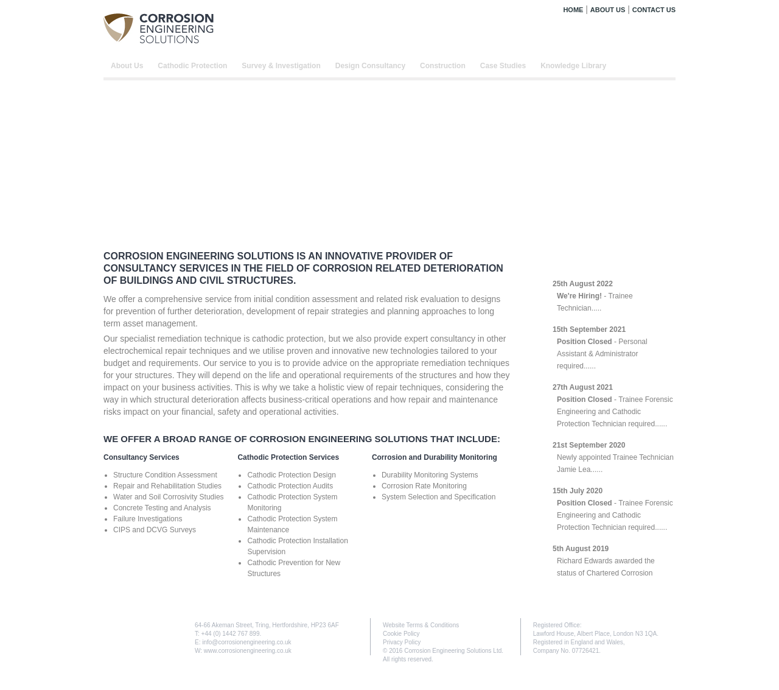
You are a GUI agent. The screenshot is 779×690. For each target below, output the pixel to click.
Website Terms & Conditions (421, 625)
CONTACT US (654, 9)
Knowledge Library (573, 66)
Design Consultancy (370, 66)
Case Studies (503, 66)
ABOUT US (607, 9)
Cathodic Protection (192, 66)
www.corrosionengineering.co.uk (248, 650)
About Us (127, 66)
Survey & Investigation (281, 66)
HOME (573, 9)
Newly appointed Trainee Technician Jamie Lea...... (613, 457)
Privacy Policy (402, 642)
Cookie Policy (401, 633)
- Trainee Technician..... (593, 296)
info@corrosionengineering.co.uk (246, 642)
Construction (443, 66)
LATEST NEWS (587, 261)
